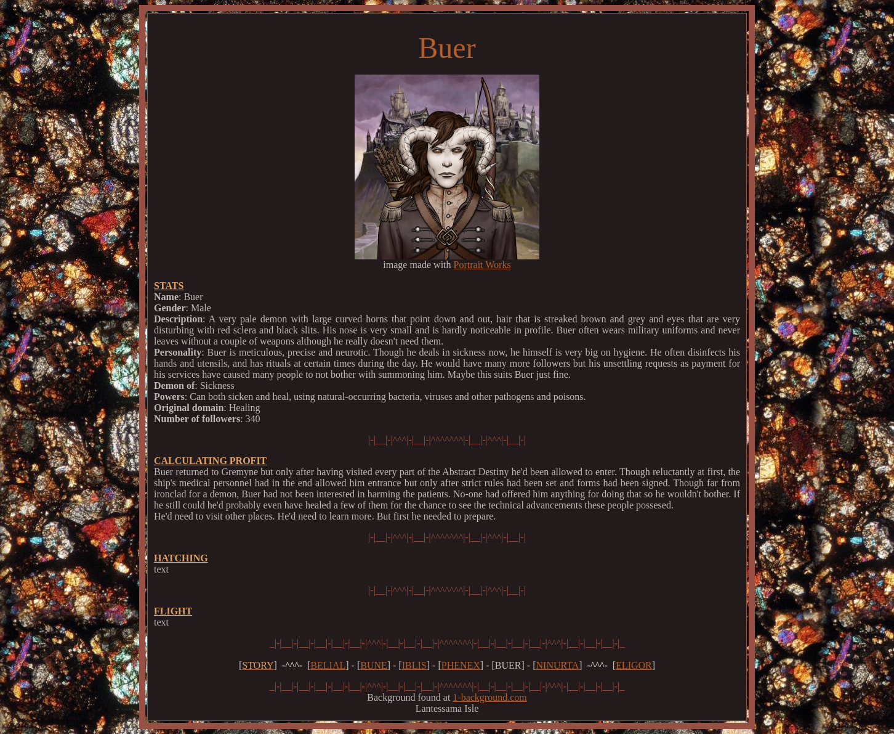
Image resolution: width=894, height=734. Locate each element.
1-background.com (489, 697)
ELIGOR (634, 665)
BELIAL (327, 665)
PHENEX (460, 665)
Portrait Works (482, 264)
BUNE (373, 665)
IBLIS (414, 665)
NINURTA (557, 665)
